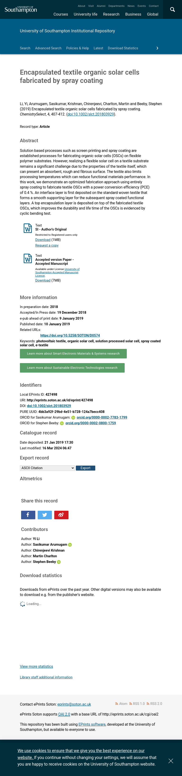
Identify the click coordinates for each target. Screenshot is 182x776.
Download (42, 240)
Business (133, 14)
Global (152, 14)
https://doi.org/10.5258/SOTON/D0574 (70, 336)
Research (111, 14)
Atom (123, 704)
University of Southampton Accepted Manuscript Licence (57, 272)
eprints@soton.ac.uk (74, 704)
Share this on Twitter (45, 515)
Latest (98, 48)
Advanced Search (48, 48)
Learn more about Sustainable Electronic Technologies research (72, 367)
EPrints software (91, 724)
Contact (154, 6)
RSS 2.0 (156, 704)
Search (25, 48)
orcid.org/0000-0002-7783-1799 (102, 418)
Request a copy (47, 246)
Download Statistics (123, 48)
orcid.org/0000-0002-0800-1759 (90, 423)
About (81, 6)
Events (142, 6)
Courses (61, 14)
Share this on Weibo (61, 515)
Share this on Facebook (28, 515)
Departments (117, 6)
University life (85, 14)
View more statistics (36, 666)
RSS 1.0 (139, 704)
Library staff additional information (46, 677)
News (130, 6)
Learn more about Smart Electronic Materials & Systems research (73, 353)
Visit (91, 6)
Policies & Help (77, 48)
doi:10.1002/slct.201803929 (91, 114)
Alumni (101, 6)
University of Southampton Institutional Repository (67, 30)
